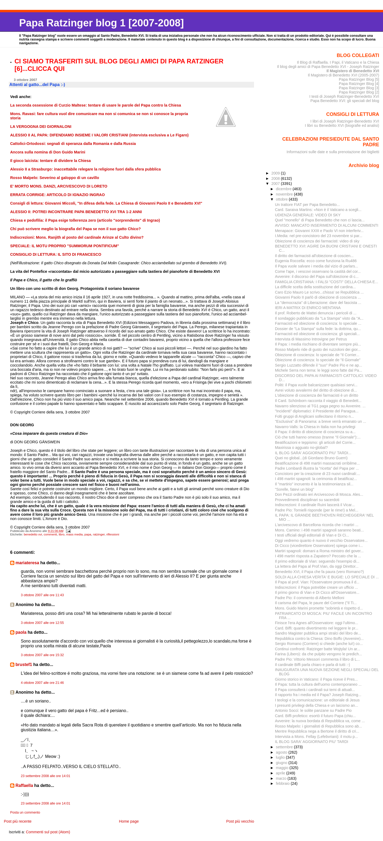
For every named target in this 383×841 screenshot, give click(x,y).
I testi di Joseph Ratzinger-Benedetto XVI (344, 96)
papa (87, 534)
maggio (282, 768)
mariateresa (27, 562)
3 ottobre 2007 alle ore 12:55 (42, 623)
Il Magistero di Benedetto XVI (353, 71)
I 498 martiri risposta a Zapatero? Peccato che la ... (318, 556)
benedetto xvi (33, 534)
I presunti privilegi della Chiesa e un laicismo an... (316, 705)
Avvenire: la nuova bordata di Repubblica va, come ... (320, 721)
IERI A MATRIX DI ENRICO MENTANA (308, 308)
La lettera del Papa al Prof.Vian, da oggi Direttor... (317, 566)
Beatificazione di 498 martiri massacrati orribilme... (317, 463)
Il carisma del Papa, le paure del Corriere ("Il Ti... (316, 603)
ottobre (282, 199)
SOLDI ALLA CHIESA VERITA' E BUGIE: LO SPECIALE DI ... (327, 577)
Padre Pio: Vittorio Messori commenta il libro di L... (317, 659)
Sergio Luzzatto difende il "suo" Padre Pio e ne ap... (318, 365)
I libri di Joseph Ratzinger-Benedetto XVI (344, 121)
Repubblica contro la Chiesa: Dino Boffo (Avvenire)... (319, 638)
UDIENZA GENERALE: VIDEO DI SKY (308, 215)
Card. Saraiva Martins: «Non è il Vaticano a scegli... (318, 210)
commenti (50, 534)
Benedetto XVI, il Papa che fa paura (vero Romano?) (319, 572)
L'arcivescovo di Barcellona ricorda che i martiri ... (317, 525)
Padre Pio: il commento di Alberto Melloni (309, 598)
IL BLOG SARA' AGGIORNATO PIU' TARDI (311, 742)
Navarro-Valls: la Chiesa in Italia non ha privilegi (315, 427)
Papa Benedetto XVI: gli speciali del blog (344, 101)
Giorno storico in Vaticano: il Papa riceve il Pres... (316, 679)
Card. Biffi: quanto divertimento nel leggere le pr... (316, 628)
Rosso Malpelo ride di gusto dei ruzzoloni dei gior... (318, 349)
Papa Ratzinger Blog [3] (359, 88)
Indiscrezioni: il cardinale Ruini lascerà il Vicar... (315, 505)
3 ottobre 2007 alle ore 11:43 (42, 595)
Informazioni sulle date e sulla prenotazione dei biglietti (333, 152)
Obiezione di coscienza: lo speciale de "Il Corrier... (317, 355)
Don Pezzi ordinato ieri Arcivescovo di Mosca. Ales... (319, 494)
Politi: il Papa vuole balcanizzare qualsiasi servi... (316, 385)
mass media (74, 534)
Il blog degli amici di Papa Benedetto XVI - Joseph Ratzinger (328, 66)
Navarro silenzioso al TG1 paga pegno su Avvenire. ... (320, 406)
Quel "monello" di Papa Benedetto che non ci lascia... (320, 220)
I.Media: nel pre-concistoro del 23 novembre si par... (319, 236)
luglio (281, 757)
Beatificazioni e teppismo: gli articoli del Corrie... (315, 442)
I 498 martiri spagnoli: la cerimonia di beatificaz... (316, 479)
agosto (282, 752)
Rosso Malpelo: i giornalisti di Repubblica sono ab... (318, 726)
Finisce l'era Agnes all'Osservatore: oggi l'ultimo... (316, 623)
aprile (281, 773)
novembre (285, 194)
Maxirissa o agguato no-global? (301, 447)
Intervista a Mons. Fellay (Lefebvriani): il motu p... (316, 736)
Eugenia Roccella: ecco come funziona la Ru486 (316, 261)
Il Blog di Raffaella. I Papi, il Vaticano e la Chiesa (338, 62)
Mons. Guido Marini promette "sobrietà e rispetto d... (319, 608)
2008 (276, 178)
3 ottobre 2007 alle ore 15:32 (42, 655)
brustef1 (23, 664)
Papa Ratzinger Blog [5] (359, 79)
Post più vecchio (240, 821)
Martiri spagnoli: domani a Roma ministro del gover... (319, 551)
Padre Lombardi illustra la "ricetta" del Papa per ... (317, 468)
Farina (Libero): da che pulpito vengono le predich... (318, 654)
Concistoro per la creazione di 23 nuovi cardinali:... (317, 474)
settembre (285, 747)
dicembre (284, 189)
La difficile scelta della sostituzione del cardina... (315, 287)
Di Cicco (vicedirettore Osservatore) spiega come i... (319, 545)
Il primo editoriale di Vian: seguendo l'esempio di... (317, 561)
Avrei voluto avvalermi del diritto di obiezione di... (316, 390)
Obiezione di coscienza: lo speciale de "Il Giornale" (317, 360)
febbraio (283, 783)
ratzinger (99, 534)
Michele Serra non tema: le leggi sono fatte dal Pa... (318, 370)
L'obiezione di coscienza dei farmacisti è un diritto (316, 395)
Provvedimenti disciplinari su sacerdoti (307, 500)
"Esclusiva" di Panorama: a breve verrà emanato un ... (320, 421)
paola (20, 632)
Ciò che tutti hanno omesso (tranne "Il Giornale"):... (318, 437)
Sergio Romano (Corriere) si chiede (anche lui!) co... (319, 643)
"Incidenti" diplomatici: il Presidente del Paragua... (317, 411)
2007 (276, 183)
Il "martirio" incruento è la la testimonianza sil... (314, 484)
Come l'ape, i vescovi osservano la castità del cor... (318, 271)
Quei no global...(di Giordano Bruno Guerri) (311, 458)
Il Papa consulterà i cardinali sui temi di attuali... (315, 690)
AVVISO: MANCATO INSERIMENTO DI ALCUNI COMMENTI (326, 225)
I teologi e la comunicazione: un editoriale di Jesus (317, 700)
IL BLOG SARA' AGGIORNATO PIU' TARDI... (313, 453)
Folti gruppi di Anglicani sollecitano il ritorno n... (314, 416)
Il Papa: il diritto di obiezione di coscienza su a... (315, 432)
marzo (282, 778)
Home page (129, 821)
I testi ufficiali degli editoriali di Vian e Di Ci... (312, 535)
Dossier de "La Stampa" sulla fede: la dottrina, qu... (318, 329)
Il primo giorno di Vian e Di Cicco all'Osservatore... (317, 592)
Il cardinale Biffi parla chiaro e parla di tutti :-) (312, 665)
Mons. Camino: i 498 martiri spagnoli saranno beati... (319, 530)
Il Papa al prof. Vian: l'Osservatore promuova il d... (317, 582)
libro (62, 534)
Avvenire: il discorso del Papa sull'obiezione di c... (317, 276)
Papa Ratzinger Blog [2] (359, 92)
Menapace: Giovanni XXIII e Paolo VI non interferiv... (319, 231)
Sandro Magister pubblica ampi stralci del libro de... (318, 633)
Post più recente (17, 821)
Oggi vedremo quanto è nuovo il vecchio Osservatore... (321, 540)
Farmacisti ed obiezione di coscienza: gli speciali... (317, 334)
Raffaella (24, 785)
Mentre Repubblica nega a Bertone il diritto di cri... (317, 731)
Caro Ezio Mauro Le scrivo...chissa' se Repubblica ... (319, 292)
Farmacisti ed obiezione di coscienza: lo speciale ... (318, 323)
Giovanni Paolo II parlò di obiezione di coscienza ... (318, 297)
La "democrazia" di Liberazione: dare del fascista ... (318, 302)
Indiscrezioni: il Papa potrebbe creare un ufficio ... (316, 587)
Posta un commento (25, 812)
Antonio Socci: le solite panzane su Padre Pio (313, 710)
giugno (282, 763)
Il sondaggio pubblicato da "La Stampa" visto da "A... (319, 318)
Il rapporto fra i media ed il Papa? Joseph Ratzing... (318, 695)
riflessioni (112, 534)
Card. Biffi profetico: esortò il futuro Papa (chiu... (315, 716)
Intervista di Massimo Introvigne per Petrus (311, 339)
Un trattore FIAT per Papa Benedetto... (307, 204)
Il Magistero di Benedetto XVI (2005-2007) (343, 75)
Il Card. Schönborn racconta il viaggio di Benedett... (318, 401)
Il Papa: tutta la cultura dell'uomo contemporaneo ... (318, 684)
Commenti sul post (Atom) (48, 832)
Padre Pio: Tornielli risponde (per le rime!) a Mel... (316, 510)
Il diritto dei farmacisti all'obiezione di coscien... (314, 256)
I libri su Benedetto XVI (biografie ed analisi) (342, 125)
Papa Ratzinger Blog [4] (359, 84)
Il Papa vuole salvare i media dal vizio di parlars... (316, 266)
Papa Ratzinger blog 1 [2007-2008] (101, 23)
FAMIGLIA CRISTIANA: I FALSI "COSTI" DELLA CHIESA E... (326, 282)
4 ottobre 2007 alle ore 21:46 (42, 683)
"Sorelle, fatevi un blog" (294, 489)
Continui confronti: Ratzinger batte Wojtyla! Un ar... (317, 649)
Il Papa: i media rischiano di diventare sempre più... (318, 344)
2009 (276, 173)
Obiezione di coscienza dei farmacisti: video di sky (317, 241)
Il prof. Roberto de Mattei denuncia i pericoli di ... (315, 313)
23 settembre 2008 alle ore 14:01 (45, 776)
